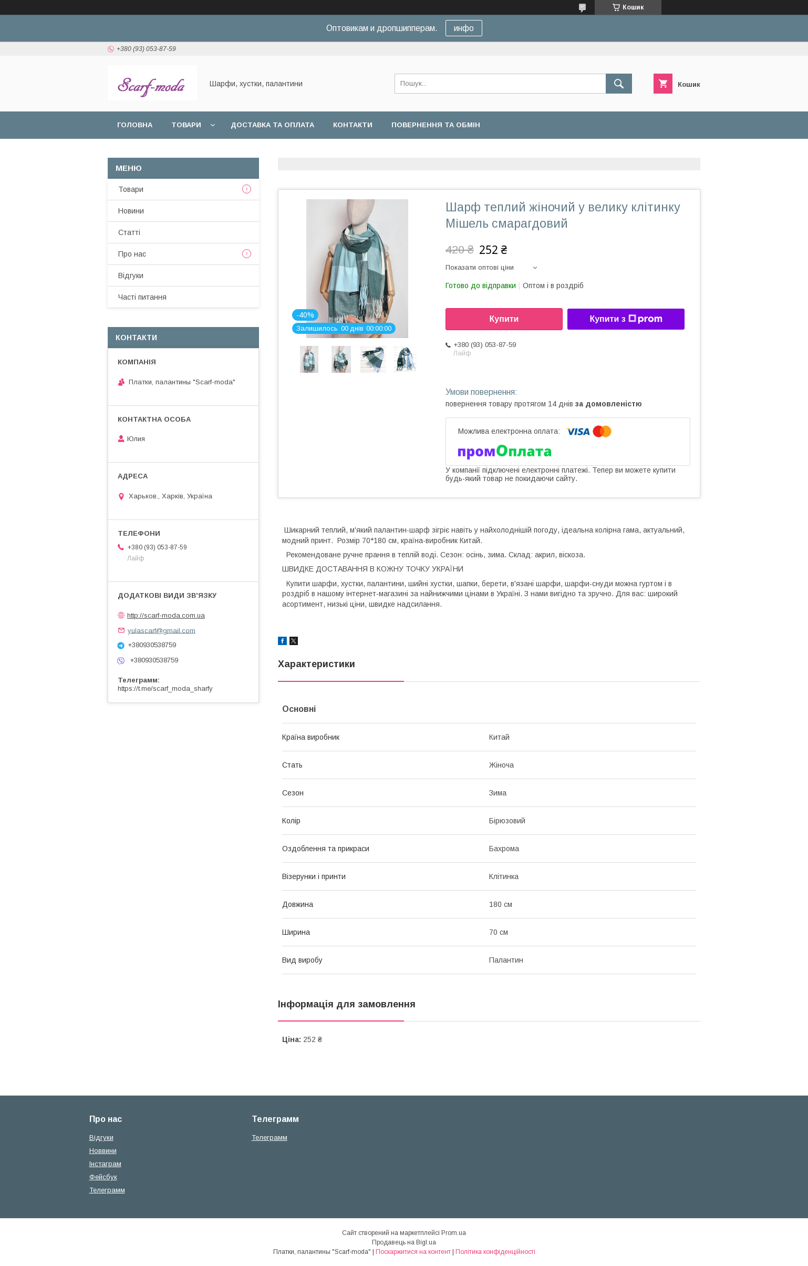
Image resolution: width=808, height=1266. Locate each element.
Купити (504, 318)
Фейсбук (103, 1177)
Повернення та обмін (435, 125)
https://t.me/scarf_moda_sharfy (165, 688)
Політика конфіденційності (495, 1251)
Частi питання (142, 297)
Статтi (129, 232)
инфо (464, 28)
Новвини (103, 1151)
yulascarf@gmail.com (161, 630)
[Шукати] (619, 84)
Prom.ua (453, 1233)
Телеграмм (107, 1190)
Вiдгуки (130, 275)
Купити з (625, 319)
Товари (186, 125)
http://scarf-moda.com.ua (166, 615)
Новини (131, 211)
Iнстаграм (105, 1164)
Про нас (132, 254)
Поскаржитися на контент (413, 1251)
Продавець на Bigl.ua (404, 1242)
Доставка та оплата (272, 125)
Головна (134, 125)
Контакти (352, 125)
